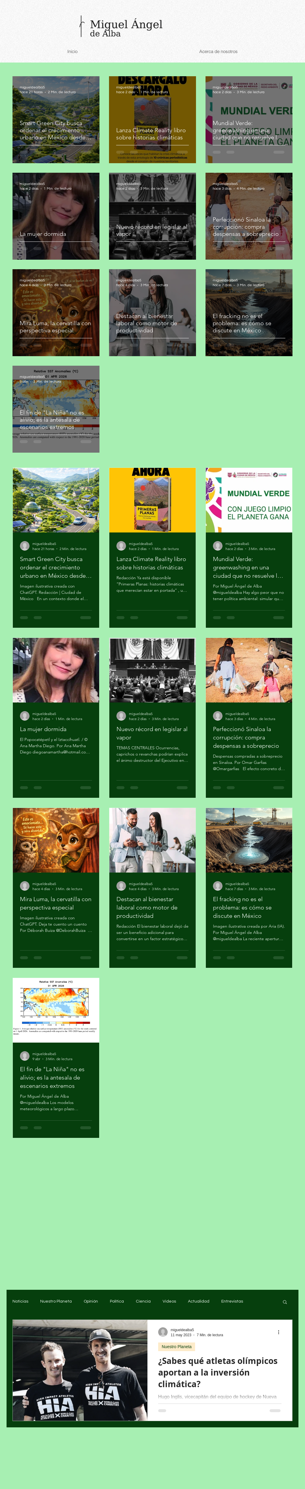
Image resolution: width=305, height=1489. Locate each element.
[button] (285, 1302)
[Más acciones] (280, 1332)
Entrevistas (232, 1301)
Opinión (91, 1301)
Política (117, 1301)
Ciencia (143, 1301)
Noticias (20, 1301)
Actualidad (198, 1301)
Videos (169, 1301)
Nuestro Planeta (56, 1301)
